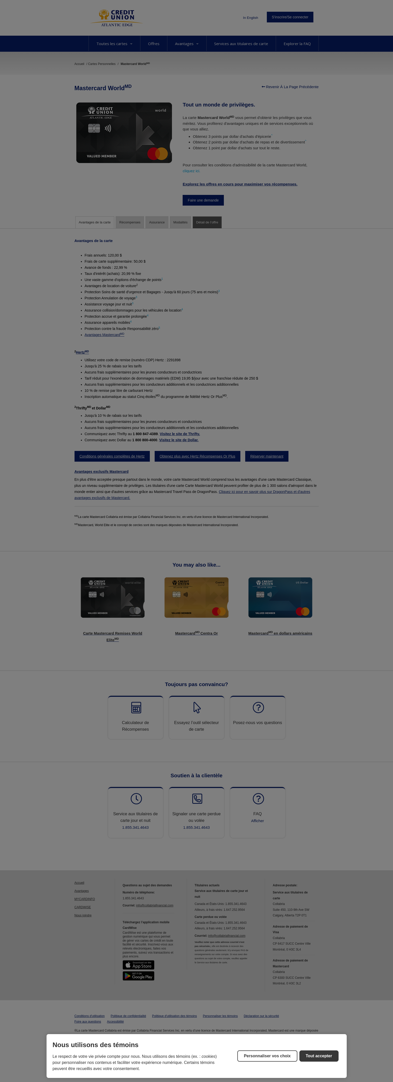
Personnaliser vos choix (267, 1056)
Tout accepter (319, 1056)
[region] (197, 1056)
